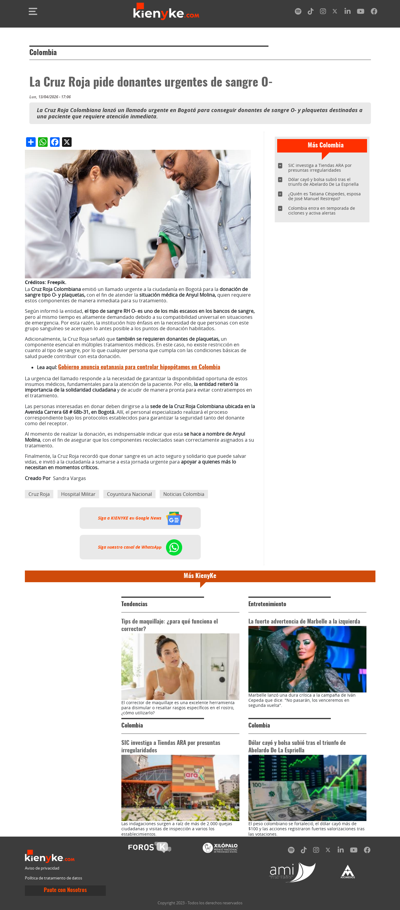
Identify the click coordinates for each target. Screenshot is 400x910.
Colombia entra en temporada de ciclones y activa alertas (321, 210)
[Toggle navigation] (33, 11)
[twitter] (335, 12)
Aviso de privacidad (42, 868)
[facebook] (374, 12)
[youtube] (360, 12)
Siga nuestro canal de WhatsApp (140, 547)
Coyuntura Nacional (129, 494)
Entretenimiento (267, 604)
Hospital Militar (78, 494)
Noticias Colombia (183, 494)
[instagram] (323, 12)
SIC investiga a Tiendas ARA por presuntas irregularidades (320, 167)
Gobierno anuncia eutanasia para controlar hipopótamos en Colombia (139, 367)
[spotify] (298, 12)
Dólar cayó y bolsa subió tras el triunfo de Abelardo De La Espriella (323, 181)
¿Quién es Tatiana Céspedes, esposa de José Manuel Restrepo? (324, 196)
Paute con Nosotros (65, 890)
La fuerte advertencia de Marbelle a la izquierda (304, 622)
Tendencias (134, 604)
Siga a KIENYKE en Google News (140, 518)
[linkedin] (348, 12)
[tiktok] (311, 12)
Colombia (43, 53)
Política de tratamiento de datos (53, 878)
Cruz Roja (39, 494)
